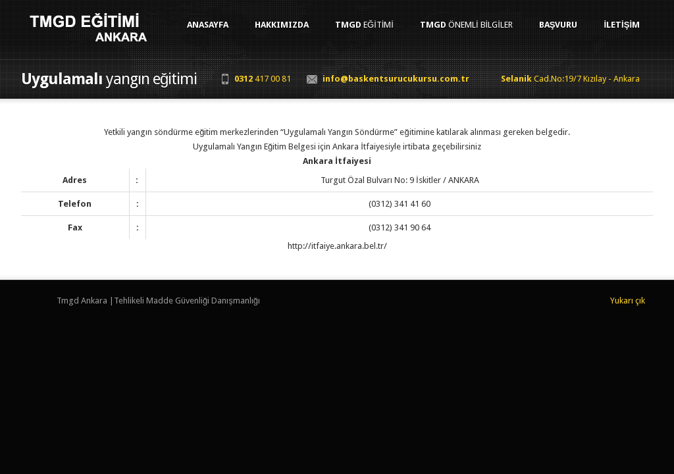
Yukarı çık (627, 300)
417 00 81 (262, 79)
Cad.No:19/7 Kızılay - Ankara (570, 79)
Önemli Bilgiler (466, 25)
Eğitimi (364, 25)
